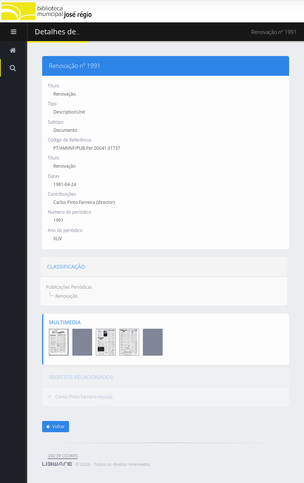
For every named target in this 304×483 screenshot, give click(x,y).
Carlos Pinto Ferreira (76, 394)
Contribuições (62, 194)
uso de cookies (63, 455)
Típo (52, 103)
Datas (53, 176)
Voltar (55, 426)
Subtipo (55, 121)
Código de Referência (69, 140)
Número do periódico (69, 212)
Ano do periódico (65, 230)
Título (53, 86)
